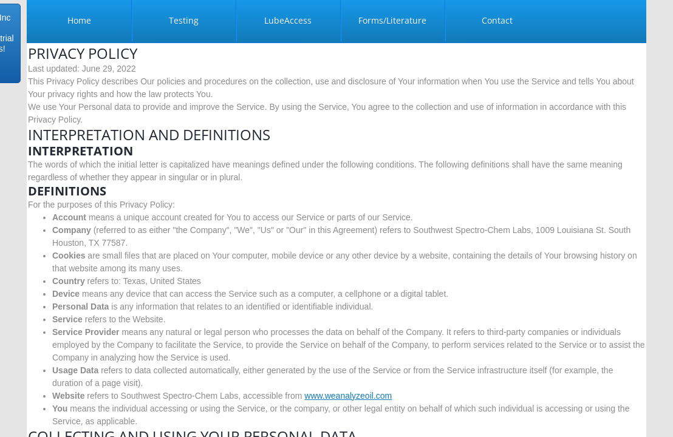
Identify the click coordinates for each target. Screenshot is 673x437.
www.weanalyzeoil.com (348, 396)
